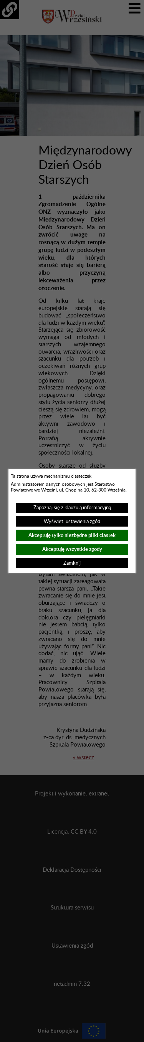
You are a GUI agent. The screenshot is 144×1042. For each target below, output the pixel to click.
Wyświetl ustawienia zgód (72, 521)
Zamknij (72, 563)
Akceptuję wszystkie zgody (72, 549)
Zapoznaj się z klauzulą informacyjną (72, 507)
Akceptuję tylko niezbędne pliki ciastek (72, 535)
